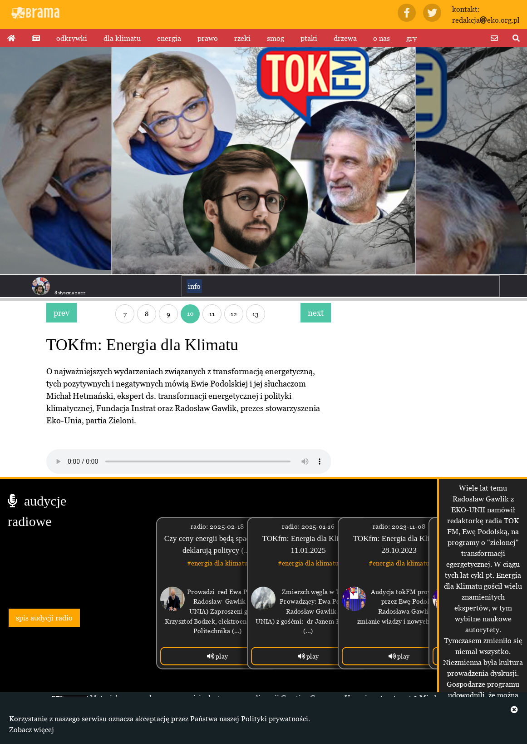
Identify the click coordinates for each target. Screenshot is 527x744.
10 (190, 313)
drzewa (345, 38)
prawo (207, 38)
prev (61, 312)
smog (275, 38)
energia (169, 38)
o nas (381, 38)
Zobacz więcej (31, 729)
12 (234, 313)
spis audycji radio (44, 618)
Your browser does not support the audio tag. (188, 461)
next (316, 312)
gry (411, 38)
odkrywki (71, 38)
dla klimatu (122, 38)
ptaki (308, 38)
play (217, 656)
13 (255, 313)
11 (212, 313)
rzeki (242, 38)
